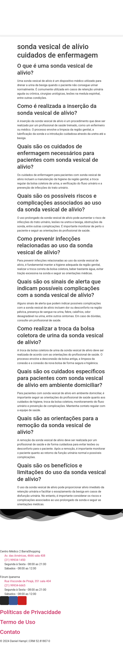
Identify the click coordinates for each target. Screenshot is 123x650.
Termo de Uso (17, 622)
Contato (10, 632)
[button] (61, 36)
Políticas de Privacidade (30, 612)
